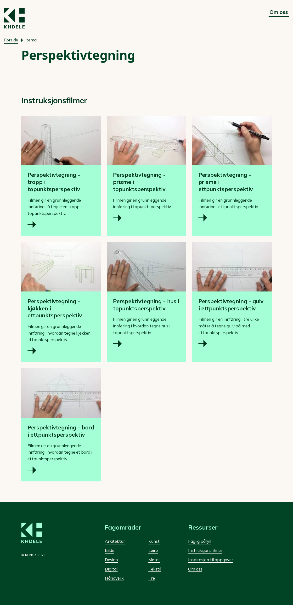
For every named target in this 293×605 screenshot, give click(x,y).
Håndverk (114, 578)
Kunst (154, 541)
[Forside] (14, 18)
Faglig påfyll (199, 541)
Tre (151, 578)
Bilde (109, 550)
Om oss (279, 12)
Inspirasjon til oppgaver (210, 559)
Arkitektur (115, 541)
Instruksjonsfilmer (205, 550)
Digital (111, 568)
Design (111, 559)
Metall (154, 559)
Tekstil (154, 568)
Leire (153, 550)
